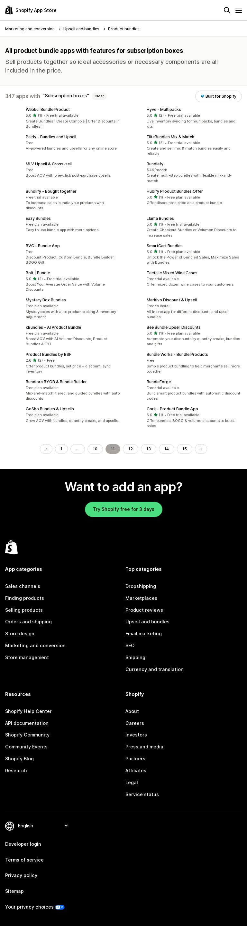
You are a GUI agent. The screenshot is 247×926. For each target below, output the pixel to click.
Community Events (26, 746)
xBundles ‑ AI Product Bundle (53, 327)
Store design (19, 633)
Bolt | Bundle (38, 272)
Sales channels (22, 586)
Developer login (23, 844)
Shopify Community (27, 734)
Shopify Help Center (28, 711)
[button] (63, 118)
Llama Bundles (160, 218)
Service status (142, 794)
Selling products (24, 610)
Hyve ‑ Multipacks (164, 109)
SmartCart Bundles (165, 245)
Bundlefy (155, 163)
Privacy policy (21, 875)
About (132, 711)
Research (16, 770)
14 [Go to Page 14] (166, 448)
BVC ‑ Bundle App (43, 245)
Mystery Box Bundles (46, 299)
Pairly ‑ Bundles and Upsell (51, 136)
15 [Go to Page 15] (184, 448)
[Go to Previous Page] (46, 449)
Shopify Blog (19, 758)
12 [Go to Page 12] (130, 448)
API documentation (27, 723)
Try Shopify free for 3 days (123, 509)
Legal (131, 782)
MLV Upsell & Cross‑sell (49, 163)
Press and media (144, 746)
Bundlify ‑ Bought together (51, 191)
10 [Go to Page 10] (95, 448)
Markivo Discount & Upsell (172, 299)
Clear (99, 96)
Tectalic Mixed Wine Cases (172, 272)
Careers (134, 723)
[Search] (227, 10)
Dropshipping (140, 586)
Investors (136, 734)
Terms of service (24, 860)
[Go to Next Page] (201, 449)
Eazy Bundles (38, 218)
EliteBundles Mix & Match (170, 136)
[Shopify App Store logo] (31, 10)
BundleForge (159, 381)
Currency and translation (154, 669)
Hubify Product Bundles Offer (175, 191)
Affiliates (135, 770)
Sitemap (14, 891)
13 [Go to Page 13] (148, 448)
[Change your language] (43, 826)
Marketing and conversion (35, 645)
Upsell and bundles (147, 621)
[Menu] (238, 10)
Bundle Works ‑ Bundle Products (177, 354)
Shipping (135, 657)
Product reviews (144, 610)
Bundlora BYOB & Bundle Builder (56, 381)
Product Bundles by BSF (48, 354)
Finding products (24, 598)
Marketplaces (141, 598)
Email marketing (143, 633)
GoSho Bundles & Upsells (50, 408)
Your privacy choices (29, 907)
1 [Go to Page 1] (61, 448)
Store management (27, 657)
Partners (135, 758)
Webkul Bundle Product (48, 109)
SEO (129, 645)
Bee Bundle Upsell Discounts (174, 327)
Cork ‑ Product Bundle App (172, 408)
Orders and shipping (28, 621)
